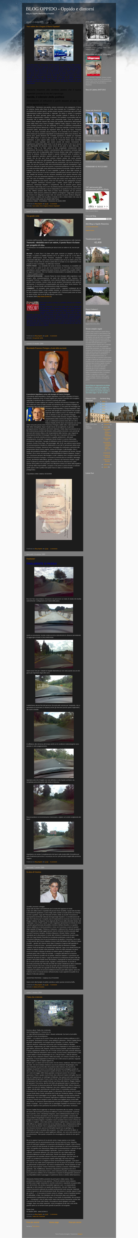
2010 (103, 417)
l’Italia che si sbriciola (34, 997)
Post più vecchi (75, 1222)
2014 (103, 406)
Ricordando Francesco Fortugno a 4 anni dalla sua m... (107, 446)
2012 (103, 412)
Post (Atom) (35, 1226)
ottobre (106, 427)
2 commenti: (53, 203)
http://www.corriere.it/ (44, 296)
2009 (103, 419)
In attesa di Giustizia (34, 872)
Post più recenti (32, 1222)
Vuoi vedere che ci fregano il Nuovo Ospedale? (43, 26)
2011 (103, 414)
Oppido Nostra (90, 230)
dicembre (107, 422)
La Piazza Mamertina (92, 226)
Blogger (80, 1234)
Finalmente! (31, 559)
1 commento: (54, 548)
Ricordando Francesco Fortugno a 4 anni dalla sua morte (46, 348)
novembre (107, 424)
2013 (103, 409)
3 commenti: (53, 862)
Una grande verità (33, 216)
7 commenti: (53, 984)
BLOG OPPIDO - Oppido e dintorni (60, 8)
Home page (54, 1222)
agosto (106, 467)
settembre (107, 464)
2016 (103, 401)
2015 (103, 404)
